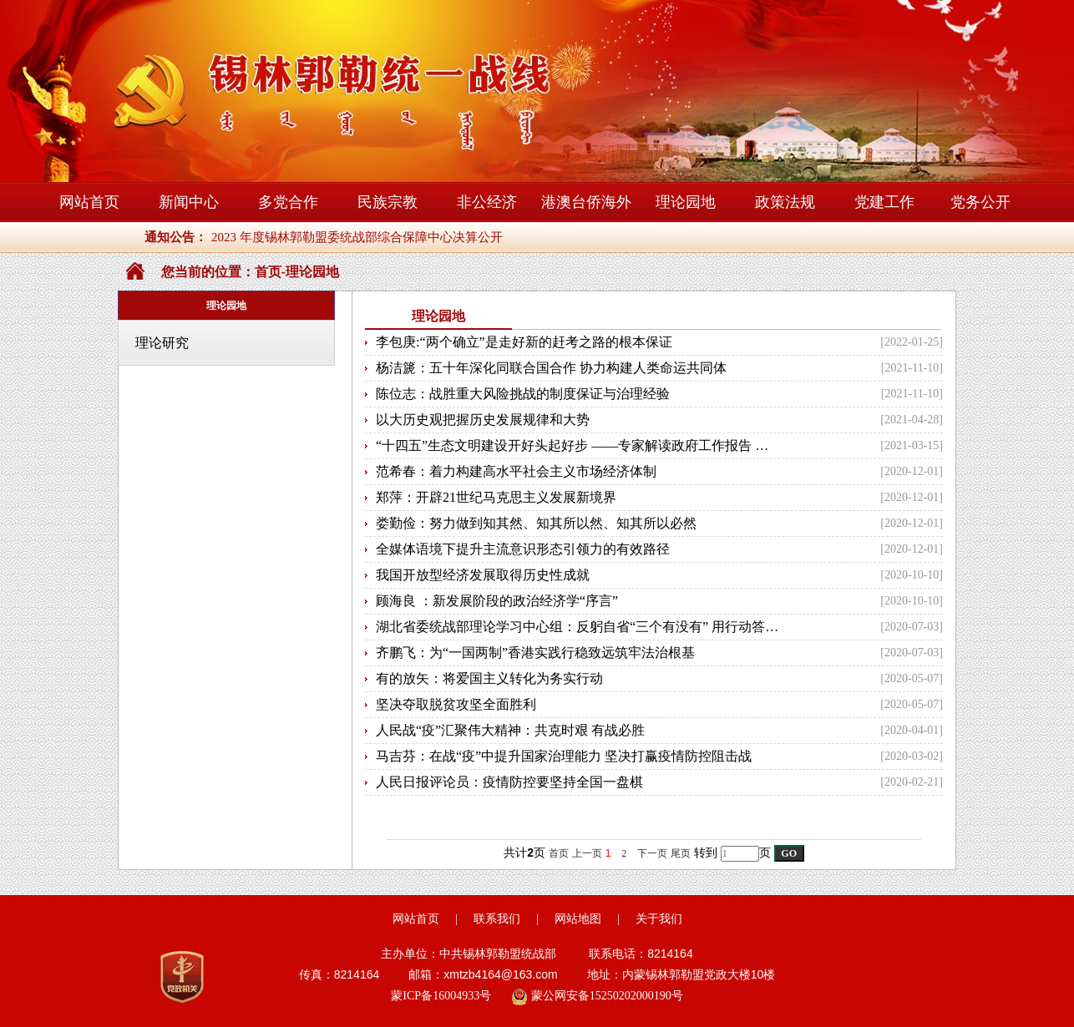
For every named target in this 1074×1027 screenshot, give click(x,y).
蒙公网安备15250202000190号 (597, 997)
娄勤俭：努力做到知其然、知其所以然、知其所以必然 (536, 523)
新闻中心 (189, 202)
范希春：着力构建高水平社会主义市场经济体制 (516, 471)
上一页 (587, 853)
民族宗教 (387, 202)
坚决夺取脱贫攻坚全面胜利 (456, 704)
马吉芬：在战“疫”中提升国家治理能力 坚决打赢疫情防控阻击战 (564, 756)
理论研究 (162, 343)
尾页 (681, 853)
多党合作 (288, 202)
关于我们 (659, 919)
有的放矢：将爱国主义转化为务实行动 (489, 678)
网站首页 (89, 202)
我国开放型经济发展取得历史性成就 (483, 575)
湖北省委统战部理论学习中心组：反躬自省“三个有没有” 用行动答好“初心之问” (578, 627)
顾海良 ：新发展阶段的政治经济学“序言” (497, 601)
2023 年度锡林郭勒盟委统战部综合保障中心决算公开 (357, 237)
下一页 (652, 853)
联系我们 (497, 919)
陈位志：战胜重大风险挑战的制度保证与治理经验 (523, 394)
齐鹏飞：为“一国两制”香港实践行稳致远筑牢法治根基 (535, 652)
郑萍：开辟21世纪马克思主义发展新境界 (496, 497)
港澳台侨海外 (586, 202)
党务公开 (980, 202)
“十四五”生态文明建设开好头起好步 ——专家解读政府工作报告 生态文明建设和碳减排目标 (578, 445)
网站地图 (578, 919)
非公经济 (487, 202)
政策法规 (785, 202)
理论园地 (686, 202)
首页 (268, 272)
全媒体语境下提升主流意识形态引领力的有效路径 (523, 549)
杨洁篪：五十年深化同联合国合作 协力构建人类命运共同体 (551, 368)
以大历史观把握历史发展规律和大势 (483, 419)
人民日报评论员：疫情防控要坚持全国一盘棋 (509, 782)
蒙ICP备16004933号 (441, 995)
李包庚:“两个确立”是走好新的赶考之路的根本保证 (524, 342)
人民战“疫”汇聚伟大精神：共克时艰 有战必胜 (510, 730)
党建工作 (884, 202)
